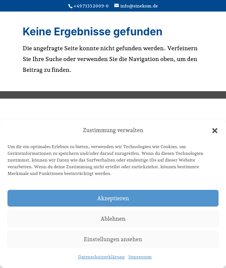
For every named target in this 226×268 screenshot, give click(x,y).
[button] (215, 130)
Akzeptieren (113, 198)
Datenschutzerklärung (101, 256)
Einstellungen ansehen (113, 239)
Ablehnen (113, 219)
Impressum (140, 256)
